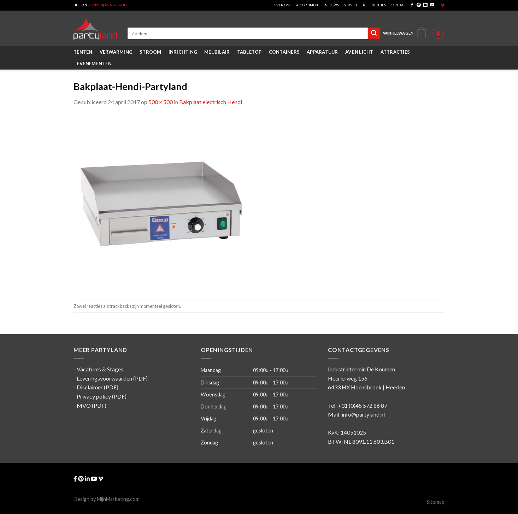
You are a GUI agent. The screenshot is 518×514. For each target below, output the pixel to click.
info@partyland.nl (363, 414)
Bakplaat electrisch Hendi (210, 101)
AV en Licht (359, 52)
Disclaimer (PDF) (97, 387)
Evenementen (94, 63)
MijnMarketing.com (118, 499)
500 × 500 (160, 101)
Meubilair (217, 52)
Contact (398, 5)
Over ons (282, 5)
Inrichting (183, 52)
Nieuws (332, 5)
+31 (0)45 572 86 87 (110, 5)
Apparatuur (322, 52)
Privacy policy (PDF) (101, 396)
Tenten (83, 52)
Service (351, 5)
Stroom (150, 52)
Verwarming (116, 52)
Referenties (374, 5)
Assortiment (308, 5)
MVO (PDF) (91, 405)
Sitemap (435, 502)
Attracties (395, 52)
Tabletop (249, 52)
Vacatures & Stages (100, 369)
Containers (284, 52)
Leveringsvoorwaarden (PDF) (112, 378)
